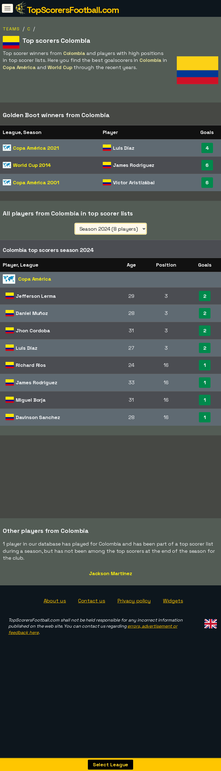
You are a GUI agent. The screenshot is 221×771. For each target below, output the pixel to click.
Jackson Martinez (110, 593)
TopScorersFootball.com (73, 9)
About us (55, 620)
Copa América (36, 148)
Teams (11, 29)
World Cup (32, 165)
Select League (110, 764)
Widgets (173, 620)
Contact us (91, 620)
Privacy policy (134, 620)
